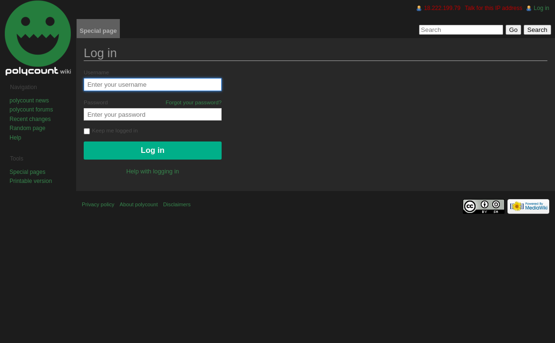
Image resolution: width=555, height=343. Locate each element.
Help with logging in (153, 171)
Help (15, 137)
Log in (541, 8)
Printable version (31, 181)
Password (153, 102)
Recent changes (30, 119)
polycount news (29, 100)
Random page (27, 128)
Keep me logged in (111, 131)
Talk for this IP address (493, 8)
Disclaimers (177, 204)
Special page (98, 30)
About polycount (139, 204)
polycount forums (31, 109)
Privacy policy (98, 204)
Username (96, 72)
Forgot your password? (194, 102)
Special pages (27, 172)
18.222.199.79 (442, 8)
